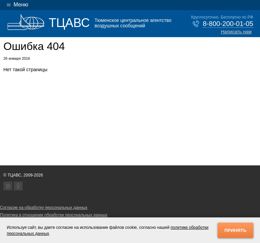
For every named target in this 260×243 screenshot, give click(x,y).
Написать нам (236, 31)
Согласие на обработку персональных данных (43, 207)
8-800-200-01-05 (228, 23)
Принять (235, 230)
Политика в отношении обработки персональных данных (53, 215)
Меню (21, 4)
